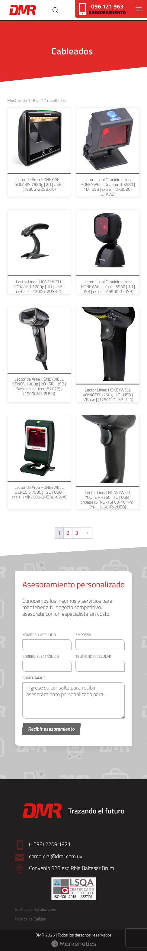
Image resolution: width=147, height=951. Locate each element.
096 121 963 (107, 6)
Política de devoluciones (35, 909)
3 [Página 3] (76, 533)
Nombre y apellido (39, 635)
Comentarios (33, 678)
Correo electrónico (40, 656)
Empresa (83, 635)
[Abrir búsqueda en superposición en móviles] (56, 10)
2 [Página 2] (67, 533)
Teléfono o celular (93, 656)
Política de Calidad (30, 919)
